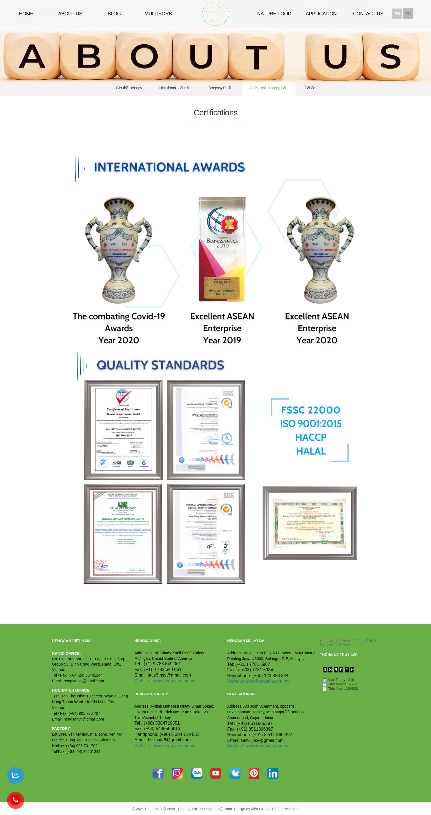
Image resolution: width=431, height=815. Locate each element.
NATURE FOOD (274, 13)
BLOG (114, 13)
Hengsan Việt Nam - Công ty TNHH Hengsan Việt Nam (348, 642)
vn (408, 13)
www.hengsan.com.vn (174, 680)
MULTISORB (158, 13)
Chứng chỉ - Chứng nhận (268, 88)
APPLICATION (321, 13)
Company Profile (220, 88)
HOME (26, 13)
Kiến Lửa (258, 809)
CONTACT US (368, 13)
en (397, 13)
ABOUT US (70, 13)
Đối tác (310, 88)
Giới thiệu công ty (129, 88)
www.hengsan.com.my (267, 681)
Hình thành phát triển (174, 88)
